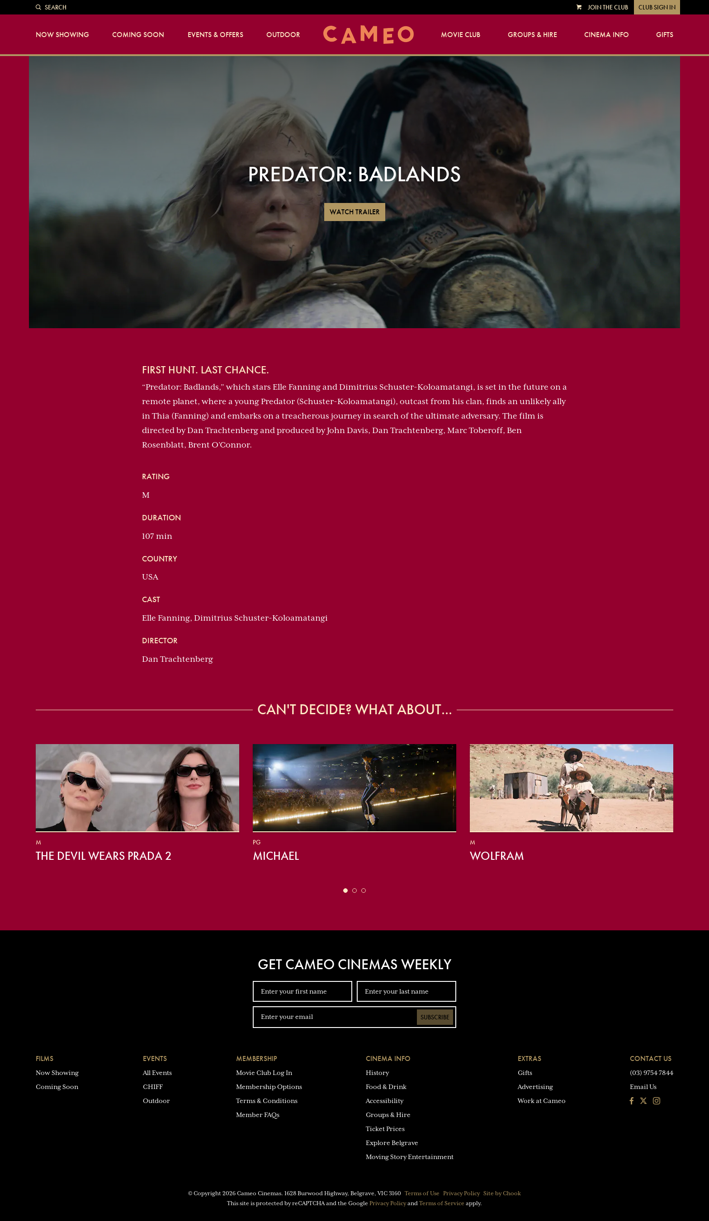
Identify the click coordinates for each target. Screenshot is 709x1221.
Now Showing (62, 34)
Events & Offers (215, 34)
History (377, 1072)
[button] (345, 890)
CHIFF (153, 1086)
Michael (276, 855)
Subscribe (435, 1017)
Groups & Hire (532, 34)
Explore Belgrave (392, 1142)
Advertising (535, 1086)
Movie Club (460, 34)
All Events (157, 1072)
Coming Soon (138, 34)
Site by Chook (502, 1193)
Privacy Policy (461, 1193)
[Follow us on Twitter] (643, 1101)
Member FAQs (257, 1114)
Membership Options (269, 1086)
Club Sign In (657, 7)
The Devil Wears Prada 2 (104, 855)
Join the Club (608, 7)
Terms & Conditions (267, 1100)
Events (155, 1058)
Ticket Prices (385, 1128)
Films (44, 1058)
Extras (529, 1058)
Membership (256, 1058)
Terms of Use (422, 1193)
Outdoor (283, 34)
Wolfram (497, 855)
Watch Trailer (355, 212)
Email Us (643, 1086)
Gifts (664, 34)
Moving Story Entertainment (410, 1156)
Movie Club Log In (264, 1072)
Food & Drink (386, 1086)
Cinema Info (606, 34)
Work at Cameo (542, 1100)
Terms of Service (441, 1203)
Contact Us (650, 1058)
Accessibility (384, 1100)
